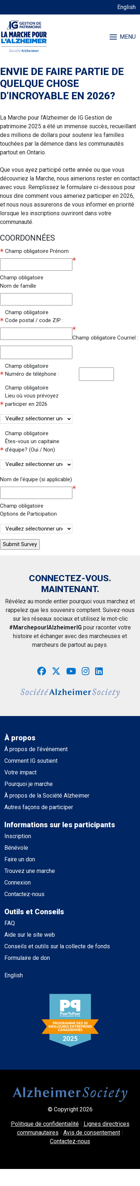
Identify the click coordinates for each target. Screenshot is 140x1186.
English (126, 7)
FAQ (9, 923)
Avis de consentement (91, 1132)
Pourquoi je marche (28, 784)
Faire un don (19, 859)
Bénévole (16, 847)
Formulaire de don (27, 957)
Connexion (17, 882)
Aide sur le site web (29, 934)
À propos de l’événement (36, 749)
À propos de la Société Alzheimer (46, 795)
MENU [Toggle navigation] (123, 36)
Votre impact (20, 772)
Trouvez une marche (29, 870)
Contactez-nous (24, 894)
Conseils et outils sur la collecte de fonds (57, 946)
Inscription (17, 836)
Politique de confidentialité (45, 1123)
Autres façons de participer (38, 807)
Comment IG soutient (31, 760)
